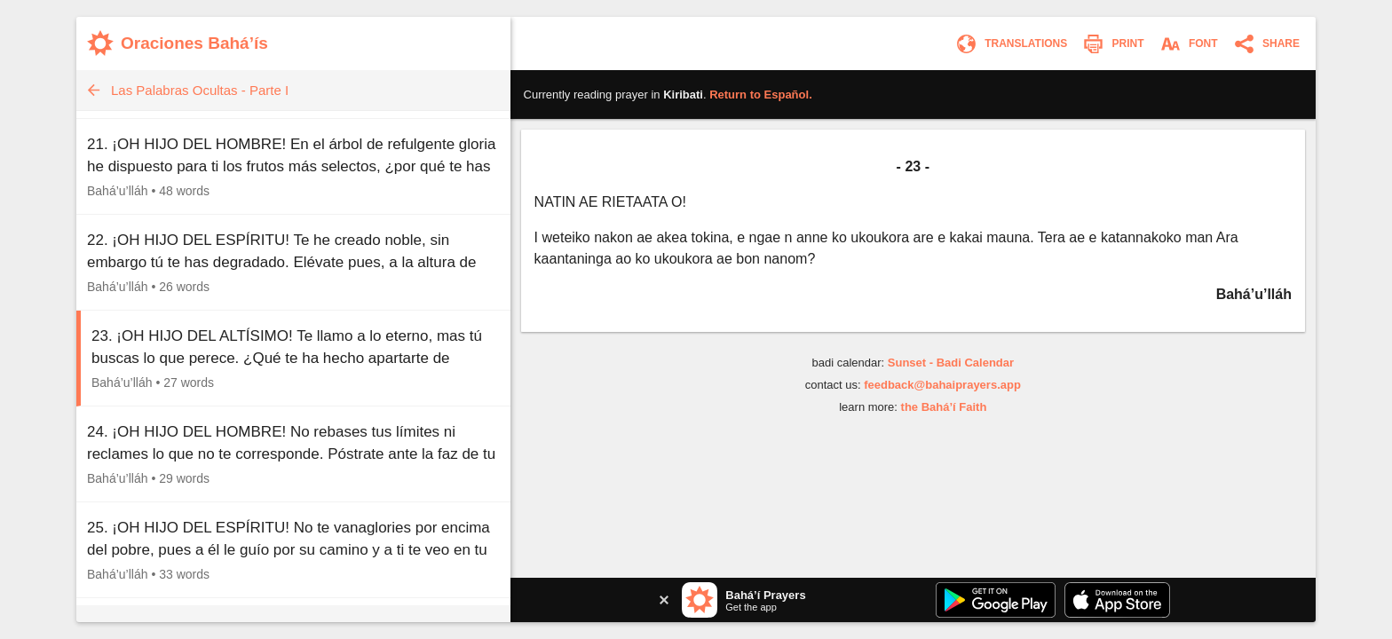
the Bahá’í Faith (944, 407)
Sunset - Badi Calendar (951, 362)
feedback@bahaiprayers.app (942, 384)
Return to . (760, 94)
